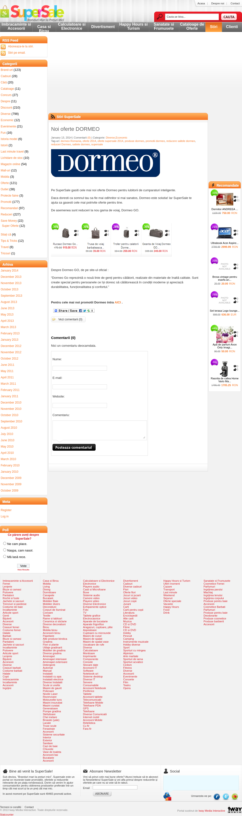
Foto (85, 609)
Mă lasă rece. (16, 557)
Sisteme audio (91, 595)
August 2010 (9, 427)
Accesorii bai (50, 754)
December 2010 (11, 402)
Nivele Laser (50, 693)
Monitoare (89, 653)
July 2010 (7, 434)
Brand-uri (7, 70)
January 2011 (9, 396)
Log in (5, 516)
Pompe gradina (52, 711)
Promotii (6, 202)
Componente (90, 659)
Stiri (213, 27)
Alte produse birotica (55, 638)
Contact (235, 3)
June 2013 (7, 308)
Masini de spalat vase (96, 641)
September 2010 (11, 421)
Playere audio (91, 586)
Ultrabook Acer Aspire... (225, 243)
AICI (117, 302)
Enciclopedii (130, 615)
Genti (6, 615)
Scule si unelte (51, 685)
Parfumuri (209, 586)
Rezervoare (50, 696)
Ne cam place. (17, 544)
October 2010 (9, 415)
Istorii (4, 145)
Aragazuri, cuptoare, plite (98, 627)
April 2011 (7, 377)
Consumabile (90, 685)
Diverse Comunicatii (95, 714)
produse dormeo (134, 141)
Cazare (167, 586)
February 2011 (10, 390)
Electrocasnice (91, 618)
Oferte (5, 183)
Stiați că (6, 234)
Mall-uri (5, 170)
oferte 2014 (89, 141)
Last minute (170, 592)
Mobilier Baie (50, 601)
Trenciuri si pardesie (15, 604)
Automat (48, 667)
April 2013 (7, 321)
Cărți (4, 82)
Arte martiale (130, 656)
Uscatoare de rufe (93, 644)
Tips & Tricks (9, 241)
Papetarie (48, 635)
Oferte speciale (172, 601)
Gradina (47, 641)
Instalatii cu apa (52, 676)
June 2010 (7, 440)
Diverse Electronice (94, 604)
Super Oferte (10, 226)
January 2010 (9, 471)
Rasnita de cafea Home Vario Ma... (225, 380)
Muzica (127, 621)
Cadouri (6, 76)
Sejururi (168, 598)
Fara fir (87, 728)
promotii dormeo (155, 141)
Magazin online (10, 164)
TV (84, 612)
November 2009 (11, 484)
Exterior (47, 740)
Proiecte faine (9, 195)
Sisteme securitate (54, 734)
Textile (46, 615)
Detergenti (49, 664)
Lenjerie (7, 586)
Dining (46, 589)
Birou (46, 627)
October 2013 (9, 289)
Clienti (232, 27)
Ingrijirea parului (213, 589)
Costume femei (12, 630)
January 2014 (9, 270)
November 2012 (11, 352)
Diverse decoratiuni (54, 624)
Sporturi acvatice (133, 662)
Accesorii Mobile (92, 720)
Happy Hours (171, 606)
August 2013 (9, 302)
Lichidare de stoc (12, 158)
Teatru (127, 685)
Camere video (91, 598)
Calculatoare (90, 650)
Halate (6, 633)
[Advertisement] (124, 78)
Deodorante (211, 615)
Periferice (88, 691)
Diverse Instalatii (52, 682)
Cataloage (7, 88)
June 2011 (7, 365)
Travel (5, 247)
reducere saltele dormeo (180, 141)
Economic (121, 137)
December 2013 (11, 277)
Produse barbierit (214, 621)
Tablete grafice (91, 615)
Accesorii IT (90, 667)
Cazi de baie (50, 746)
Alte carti (128, 618)
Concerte (128, 679)
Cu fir (86, 725)
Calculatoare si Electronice (72, 26)
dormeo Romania (71, 141)
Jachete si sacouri (13, 601)
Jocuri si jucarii (132, 595)
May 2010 (7, 446)
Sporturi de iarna (133, 659)
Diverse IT (89, 679)
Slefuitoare (49, 714)
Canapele (48, 595)
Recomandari (9, 208)
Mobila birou (50, 630)
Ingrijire (7, 688)
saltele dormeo (81, 144)
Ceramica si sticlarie (55, 621)
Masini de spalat (92, 638)
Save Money (9, 220)
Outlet (4, 189)
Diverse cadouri (132, 586)
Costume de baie (13, 606)
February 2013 (10, 333)
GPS (86, 708)
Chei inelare (50, 717)
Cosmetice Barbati (214, 606)
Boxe (86, 592)
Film (125, 682)
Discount (6, 107)
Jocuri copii (129, 601)
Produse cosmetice (215, 618)
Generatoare (50, 708)
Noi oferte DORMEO (75, 129)
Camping (128, 638)
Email (86, 788)
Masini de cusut (92, 635)
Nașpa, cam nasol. (20, 550)
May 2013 (7, 314)
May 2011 (7, 371)
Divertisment (103, 27)
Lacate (47, 722)
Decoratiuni (49, 606)
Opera (127, 688)
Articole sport (10, 612)
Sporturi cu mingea (134, 650)
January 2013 (9, 339)
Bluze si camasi (12, 589)
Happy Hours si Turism (133, 26)
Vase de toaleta (52, 751)
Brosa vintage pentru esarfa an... (224, 278)
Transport (169, 589)
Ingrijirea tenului (213, 595)
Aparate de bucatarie (95, 621)
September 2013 (11, 295)
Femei (6, 583)
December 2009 (11, 478)
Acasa (201, 3)
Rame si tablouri (52, 618)
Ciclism (127, 664)
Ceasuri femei (11, 627)
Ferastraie (49, 728)
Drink (166, 612)
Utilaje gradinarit (52, 647)
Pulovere (8, 592)
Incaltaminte (10, 609)
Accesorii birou (51, 633)
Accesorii (8, 621)
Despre (5, 101)
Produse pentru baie (215, 601)
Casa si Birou (44, 29)
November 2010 (11, 409)
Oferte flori (129, 592)
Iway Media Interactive (212, 810)
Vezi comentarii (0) (70, 319)
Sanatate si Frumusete (164, 26)
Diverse (110, 137)
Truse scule (49, 725)
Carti (126, 606)
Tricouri (5, 253)
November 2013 (11, 283)
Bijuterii (7, 618)
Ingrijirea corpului (214, 598)
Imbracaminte (11, 679)
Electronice (89, 583)
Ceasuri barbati (12, 667)
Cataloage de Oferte (192, 26)
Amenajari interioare (55, 659)
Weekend (168, 595)
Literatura (128, 612)
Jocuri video (130, 598)
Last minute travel (12, 151)
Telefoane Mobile (93, 702)
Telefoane (89, 711)
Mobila (5, 176)
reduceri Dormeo (61, 144)
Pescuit (127, 635)
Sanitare (48, 743)
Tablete (87, 693)
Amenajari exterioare (55, 662)
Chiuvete (48, 749)
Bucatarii (48, 598)
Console (88, 662)
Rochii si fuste (11, 598)
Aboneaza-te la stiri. (21, 46)
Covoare (48, 612)
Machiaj (208, 592)
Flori (125, 589)
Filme (126, 627)
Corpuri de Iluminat (54, 609)
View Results (23, 570)
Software (88, 670)
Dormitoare (49, 592)
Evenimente (8, 126)
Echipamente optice (94, 606)
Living (46, 586)
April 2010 (7, 453)
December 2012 (11, 346)
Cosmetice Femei (214, 583)
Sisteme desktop (93, 676)
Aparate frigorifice (93, 624)
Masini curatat (51, 705)
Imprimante (89, 656)
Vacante (168, 604)
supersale (97, 144)
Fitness (127, 667)
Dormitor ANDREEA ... (225, 209)
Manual (47, 670)
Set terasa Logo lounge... (225, 310)
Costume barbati (12, 670)
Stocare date (90, 664)
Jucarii (127, 604)
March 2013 (8, 327)
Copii (6, 676)
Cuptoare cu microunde (97, 633)
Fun (3, 132)
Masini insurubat (52, 702)
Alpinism (128, 653)
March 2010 (8, 459)
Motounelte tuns (52, 699)
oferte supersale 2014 (110, 141)
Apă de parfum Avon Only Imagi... (225, 346)
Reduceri (6, 214)
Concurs (6, 95)
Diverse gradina (52, 653)
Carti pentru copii (133, 609)
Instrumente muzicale (136, 641)
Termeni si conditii (10, 807)
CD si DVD (129, 624)
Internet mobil (91, 717)
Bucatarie (48, 757)
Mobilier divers (51, 604)
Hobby (127, 633)
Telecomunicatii (92, 699)
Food (166, 609)
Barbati (7, 635)
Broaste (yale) (51, 720)
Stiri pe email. (17, 52)
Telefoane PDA (92, 705)
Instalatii (48, 673)
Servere (87, 682)
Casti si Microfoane (94, 589)
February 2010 (10, 465)
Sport (126, 647)
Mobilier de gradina (54, 650)
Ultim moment (171, 583)
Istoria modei (9, 139)
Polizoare (48, 691)
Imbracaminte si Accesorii (16, 26)
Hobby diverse (131, 644)
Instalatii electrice (53, 679)
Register (6, 510)
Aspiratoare (90, 630)
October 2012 (9, 358)
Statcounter (7, 814)
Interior (47, 737)
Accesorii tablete (93, 696)
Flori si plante (51, 644)
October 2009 (9, 490)
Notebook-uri (90, 673)
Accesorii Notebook (94, 688)
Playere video (91, 601)
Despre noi (217, 3)
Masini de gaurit (52, 688)
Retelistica (89, 722)
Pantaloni (8, 595)
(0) (89, 137)
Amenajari (49, 656)
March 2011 (8, 383)
